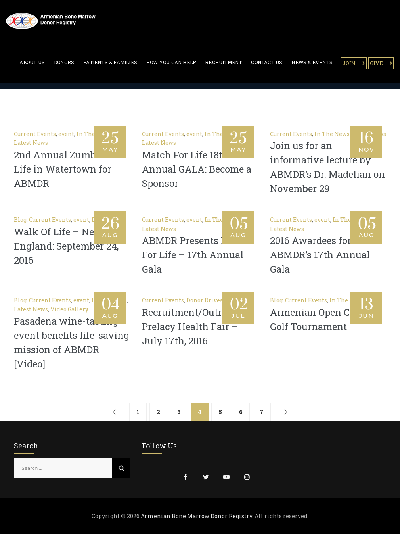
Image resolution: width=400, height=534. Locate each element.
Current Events (35, 134)
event (66, 134)
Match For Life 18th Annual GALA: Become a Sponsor (196, 169)
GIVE (376, 63)
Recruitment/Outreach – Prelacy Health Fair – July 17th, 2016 (197, 326)
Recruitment (223, 62)
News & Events (312, 62)
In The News (332, 134)
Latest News (31, 142)
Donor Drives (204, 300)
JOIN (349, 63)
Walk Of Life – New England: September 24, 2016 (66, 246)
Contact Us (266, 62)
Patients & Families (110, 62)
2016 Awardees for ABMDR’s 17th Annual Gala (320, 254)
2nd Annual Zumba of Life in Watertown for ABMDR (63, 169)
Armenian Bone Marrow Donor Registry (196, 516)
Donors (64, 62)
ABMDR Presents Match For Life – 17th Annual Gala (196, 254)
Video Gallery (69, 309)
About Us (32, 62)
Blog (20, 219)
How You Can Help (171, 62)
